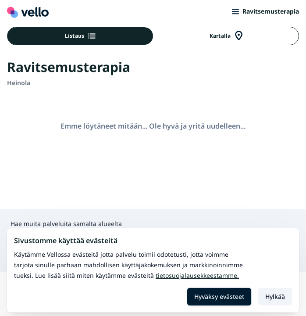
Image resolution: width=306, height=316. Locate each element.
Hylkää (275, 296)
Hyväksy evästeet (219, 296)
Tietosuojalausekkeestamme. (197, 275)
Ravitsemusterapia (265, 11)
